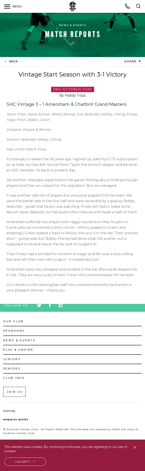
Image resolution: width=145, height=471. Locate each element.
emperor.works (15, 419)
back (13, 61)
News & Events (19, 340)
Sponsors (13, 330)
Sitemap (9, 410)
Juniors (11, 359)
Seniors (11, 368)
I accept (22, 461)
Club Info (14, 378)
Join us (14, 391)
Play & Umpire (18, 349)
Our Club (13, 321)
